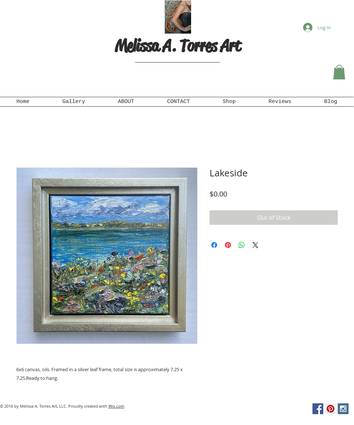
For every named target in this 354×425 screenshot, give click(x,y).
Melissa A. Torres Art (178, 45)
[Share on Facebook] (214, 245)
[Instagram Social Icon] (343, 408)
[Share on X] (255, 245)
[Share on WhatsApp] (241, 245)
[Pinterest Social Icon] (330, 408)
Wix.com (116, 406)
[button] (339, 72)
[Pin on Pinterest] (228, 245)
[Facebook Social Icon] (317, 408)
